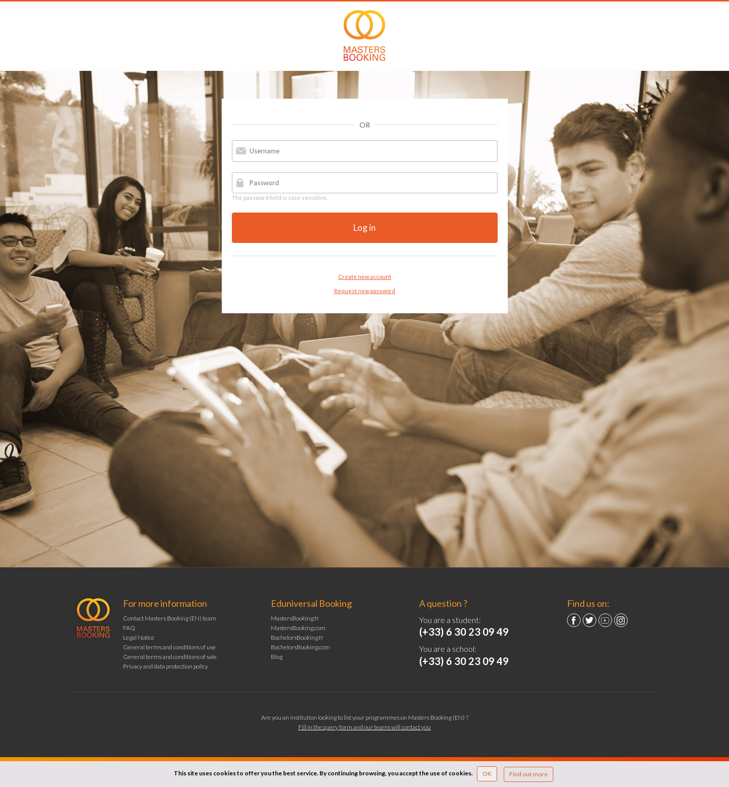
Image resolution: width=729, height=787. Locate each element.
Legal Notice (138, 637)
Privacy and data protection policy (165, 666)
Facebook (574, 620)
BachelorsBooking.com (300, 647)
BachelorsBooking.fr (297, 637)
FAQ (129, 628)
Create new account (364, 276)
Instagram (621, 620)
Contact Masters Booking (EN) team (169, 618)
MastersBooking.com (298, 628)
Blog (276, 656)
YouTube (605, 620)
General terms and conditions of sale (170, 656)
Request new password (364, 290)
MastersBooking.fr (295, 618)
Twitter (589, 620)
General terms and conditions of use (169, 647)
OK (487, 773)
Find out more (528, 774)
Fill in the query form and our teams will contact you (364, 727)
